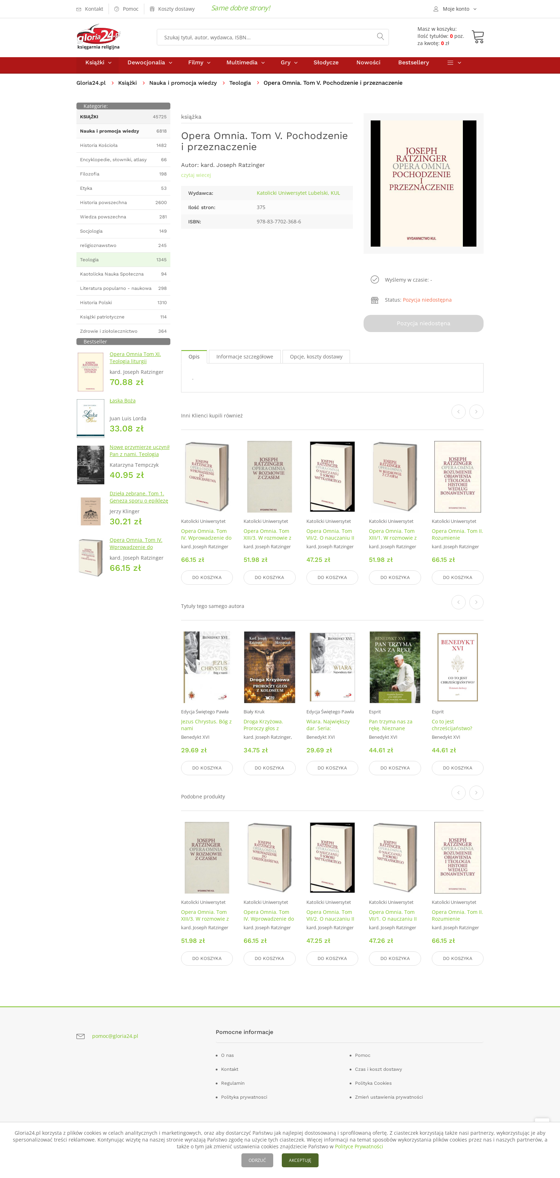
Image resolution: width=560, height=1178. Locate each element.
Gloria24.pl (91, 87)
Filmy (195, 67)
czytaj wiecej (196, 180)
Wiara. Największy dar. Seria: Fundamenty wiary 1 (330, 730)
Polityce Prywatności (359, 1146)
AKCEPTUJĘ (300, 1160)
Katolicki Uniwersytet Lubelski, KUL (298, 198)
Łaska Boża (123, 405)
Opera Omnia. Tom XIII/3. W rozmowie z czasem (267, 541)
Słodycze (326, 67)
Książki (94, 67)
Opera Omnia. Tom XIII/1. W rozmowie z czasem (393, 541)
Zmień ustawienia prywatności (389, 1095)
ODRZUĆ (257, 1160)
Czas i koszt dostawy (378, 1067)
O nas (227, 1053)
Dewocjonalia (146, 67)
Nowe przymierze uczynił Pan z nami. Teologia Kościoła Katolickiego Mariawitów (140, 463)
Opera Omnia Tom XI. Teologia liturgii (135, 363)
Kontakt (229, 1067)
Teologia (244, 87)
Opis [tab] (194, 360)
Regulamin (233, 1081)
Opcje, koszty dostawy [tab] (316, 360)
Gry (285, 67)
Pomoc (362, 1053)
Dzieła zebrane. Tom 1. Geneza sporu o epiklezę (139, 502)
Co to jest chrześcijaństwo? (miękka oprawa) (452, 730)
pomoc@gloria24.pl (115, 1034)
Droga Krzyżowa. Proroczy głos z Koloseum (263, 730)
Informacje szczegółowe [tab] (244, 360)
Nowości (368, 67)
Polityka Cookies (373, 1081)
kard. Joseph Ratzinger (233, 170)
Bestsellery (413, 67)
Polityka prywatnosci (244, 1095)
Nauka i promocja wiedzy (185, 87)
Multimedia (242, 67)
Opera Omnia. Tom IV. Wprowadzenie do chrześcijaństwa (136, 552)
